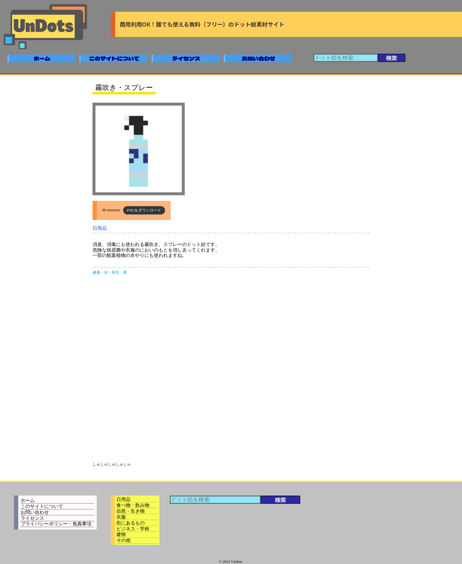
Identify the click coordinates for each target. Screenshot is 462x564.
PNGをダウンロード (144, 210)
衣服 (121, 516)
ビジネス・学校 (132, 528)
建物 (121, 534)
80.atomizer (111, 210)
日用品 (100, 228)
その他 (123, 540)
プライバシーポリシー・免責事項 (56, 523)
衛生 (115, 272)
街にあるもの (130, 522)
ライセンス (186, 58)
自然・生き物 (130, 511)
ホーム (42, 58)
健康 (96, 272)
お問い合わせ (258, 58)
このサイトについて (114, 58)
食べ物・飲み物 (132, 505)
